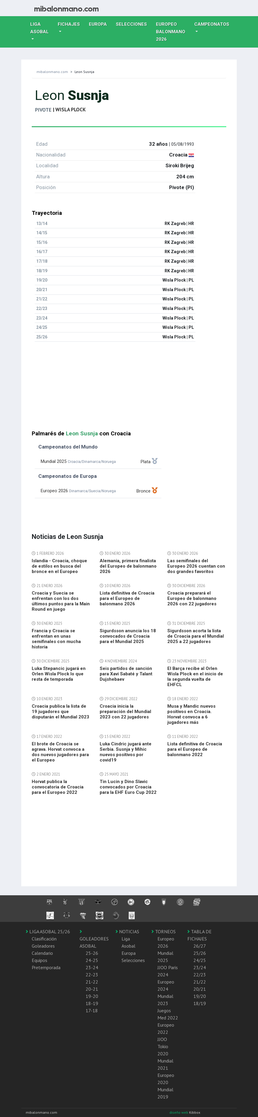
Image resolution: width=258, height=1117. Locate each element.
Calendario (42, 953)
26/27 (199, 946)
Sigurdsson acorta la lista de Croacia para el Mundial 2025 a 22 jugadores (195, 636)
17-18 (92, 1010)
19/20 (199, 996)
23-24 (92, 967)
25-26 (92, 953)
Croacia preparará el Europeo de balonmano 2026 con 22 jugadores (191, 598)
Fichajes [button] (69, 24)
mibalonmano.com (52, 71)
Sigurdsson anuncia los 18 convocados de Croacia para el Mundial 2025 (128, 636)
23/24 (199, 967)
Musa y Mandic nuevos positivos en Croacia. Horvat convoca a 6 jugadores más (191, 714)
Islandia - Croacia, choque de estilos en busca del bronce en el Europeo (59, 566)
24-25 (92, 960)
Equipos (39, 960)
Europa (100, 23)
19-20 (92, 996)
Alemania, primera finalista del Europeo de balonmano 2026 (128, 566)
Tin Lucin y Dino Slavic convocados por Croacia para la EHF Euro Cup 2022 (128, 787)
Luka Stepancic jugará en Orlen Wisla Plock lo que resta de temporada (59, 674)
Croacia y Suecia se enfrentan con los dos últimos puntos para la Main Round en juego (61, 601)
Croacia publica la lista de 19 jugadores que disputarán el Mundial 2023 (60, 711)
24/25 (199, 960)
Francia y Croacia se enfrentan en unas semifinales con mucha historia (56, 639)
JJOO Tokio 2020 (162, 1046)
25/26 (199, 953)
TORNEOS (163, 931)
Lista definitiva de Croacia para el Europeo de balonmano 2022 (194, 749)
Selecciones (133, 23)
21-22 (92, 982)
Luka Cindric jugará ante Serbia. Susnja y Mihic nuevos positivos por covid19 (125, 752)
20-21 (92, 989)
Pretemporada (46, 967)
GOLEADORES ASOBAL (94, 939)
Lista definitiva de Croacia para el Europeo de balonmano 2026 (127, 598)
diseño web (179, 1112)
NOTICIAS (127, 931)
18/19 (199, 1003)
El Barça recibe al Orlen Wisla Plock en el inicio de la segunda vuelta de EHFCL (195, 676)
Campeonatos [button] (211, 24)
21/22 (199, 982)
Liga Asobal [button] (39, 28)
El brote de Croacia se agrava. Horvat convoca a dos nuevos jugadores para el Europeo (60, 752)
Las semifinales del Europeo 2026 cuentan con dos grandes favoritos (196, 566)
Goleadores (43, 946)
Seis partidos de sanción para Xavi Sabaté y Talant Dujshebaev (126, 674)
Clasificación (44, 939)
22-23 (92, 975)
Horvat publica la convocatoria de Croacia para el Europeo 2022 (58, 787)
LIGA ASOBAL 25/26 (48, 931)
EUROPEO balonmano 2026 (173, 32)
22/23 (199, 975)
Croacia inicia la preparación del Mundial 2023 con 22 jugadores (125, 711)
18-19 (92, 1003)
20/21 (199, 989)
